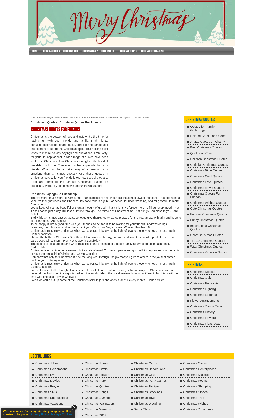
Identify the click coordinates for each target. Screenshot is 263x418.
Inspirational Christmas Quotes (206, 227)
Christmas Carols (51, 51)
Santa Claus (142, 409)
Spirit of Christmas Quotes (208, 136)
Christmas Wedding (147, 403)
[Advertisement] (131, 84)
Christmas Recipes (128, 51)
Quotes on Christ (201, 153)
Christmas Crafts (96, 369)
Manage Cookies (61, 414)
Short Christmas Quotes (206, 235)
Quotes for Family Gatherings (202, 128)
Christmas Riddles (202, 271)
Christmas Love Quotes (206, 182)
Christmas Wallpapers (100, 403)
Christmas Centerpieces (199, 369)
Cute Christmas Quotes (206, 208)
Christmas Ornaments (198, 409)
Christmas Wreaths (98, 409)
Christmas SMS (46, 392)
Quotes (52, 122)
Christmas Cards (145, 363)
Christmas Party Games (150, 380)
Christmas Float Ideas (205, 323)
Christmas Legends (203, 294)
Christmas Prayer (47, 386)
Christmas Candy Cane (206, 306)
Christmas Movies (47, 380)
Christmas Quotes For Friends (205, 195)
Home (34, 51)
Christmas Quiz (200, 277)
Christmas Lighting (203, 289)
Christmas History (202, 312)
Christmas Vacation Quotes (208, 252)
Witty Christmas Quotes (206, 246)
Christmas (38, 122)
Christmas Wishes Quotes (208, 202)
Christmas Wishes (195, 403)
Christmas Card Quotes (206, 176)
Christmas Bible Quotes (206, 170)
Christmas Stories (195, 392)
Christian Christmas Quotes (209, 164)
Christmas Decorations (149, 369)
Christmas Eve (45, 374)
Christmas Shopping (197, 386)
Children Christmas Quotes (208, 159)
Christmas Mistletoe (196, 374)
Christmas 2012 (95, 415)
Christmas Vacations (49, 403)
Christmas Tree (108, 51)
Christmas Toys (144, 397)
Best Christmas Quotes (206, 147)
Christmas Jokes (46, 363)
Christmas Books (96, 363)
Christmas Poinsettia (204, 283)
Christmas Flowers (203, 318)
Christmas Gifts (70, 51)
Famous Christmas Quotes (208, 214)
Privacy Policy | (41, 414)
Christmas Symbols (98, 397)
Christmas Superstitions (51, 397)
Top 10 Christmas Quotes (207, 240)
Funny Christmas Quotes (207, 220)
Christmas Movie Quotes (207, 187)
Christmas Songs (96, 392)
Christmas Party (90, 51)
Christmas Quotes (200, 120)
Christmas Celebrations (152, 51)
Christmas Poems (195, 380)
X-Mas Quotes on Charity (207, 141)
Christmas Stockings (148, 392)
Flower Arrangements (205, 300)
